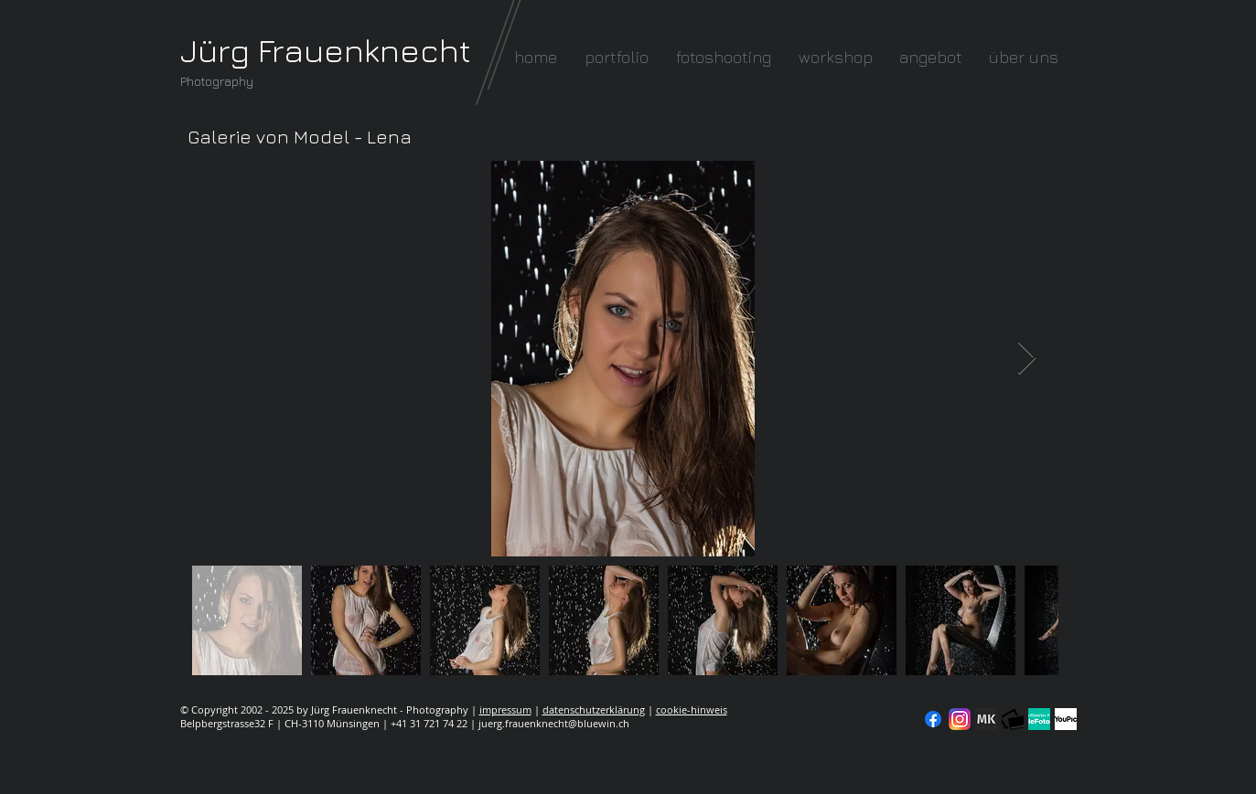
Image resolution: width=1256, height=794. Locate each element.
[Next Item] (1026, 358)
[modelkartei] (986, 719)
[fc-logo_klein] (1013, 719)
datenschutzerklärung (593, 709)
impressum (505, 709)
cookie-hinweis (691, 709)
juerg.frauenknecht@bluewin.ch (553, 723)
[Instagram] (960, 719)
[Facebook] (933, 719)
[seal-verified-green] (1039, 719)
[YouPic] (1066, 719)
